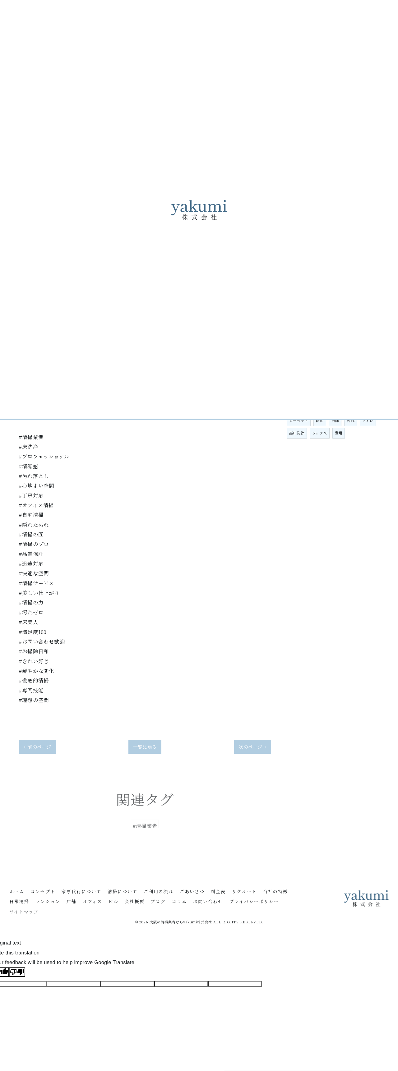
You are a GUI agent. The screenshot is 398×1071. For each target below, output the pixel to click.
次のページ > (252, 746)
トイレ (367, 420)
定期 (354, 408)
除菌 (319, 420)
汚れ (350, 420)
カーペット (298, 420)
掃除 (335, 420)
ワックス (319, 432)
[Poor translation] (17, 972)
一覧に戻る (145, 746)
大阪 (316, 408)
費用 (338, 432)
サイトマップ (24, 912)
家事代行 (296, 408)
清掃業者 (335, 408)
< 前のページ (37, 746)
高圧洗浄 (296, 432)
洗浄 (369, 408)
